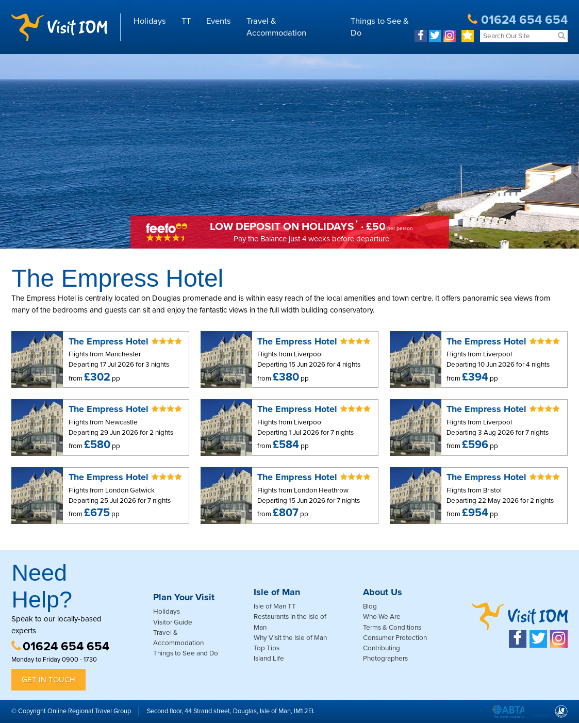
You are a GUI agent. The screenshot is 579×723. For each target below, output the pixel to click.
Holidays (150, 21)
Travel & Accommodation (276, 27)
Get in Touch (48, 679)
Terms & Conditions (392, 627)
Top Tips (266, 648)
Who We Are (382, 617)
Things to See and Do (185, 653)
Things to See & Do (380, 27)
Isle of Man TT (275, 606)
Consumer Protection (395, 638)
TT (186, 21)
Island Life (269, 658)
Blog (370, 606)
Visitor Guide (172, 622)
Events (218, 21)
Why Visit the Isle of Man (290, 638)
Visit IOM (59, 27)
